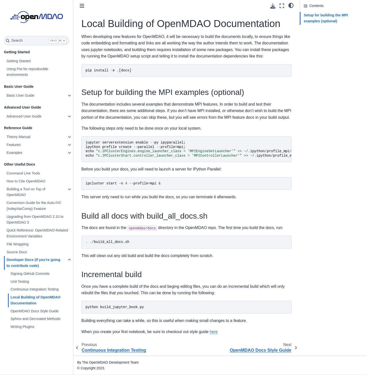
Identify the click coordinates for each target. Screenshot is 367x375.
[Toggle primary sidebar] (82, 6)
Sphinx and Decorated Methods (35, 319)
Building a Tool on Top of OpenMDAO (25, 192)
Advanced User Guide (23, 116)
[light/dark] (291, 5)
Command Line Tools (23, 173)
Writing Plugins (22, 327)
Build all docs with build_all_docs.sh (332, 28)
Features (13, 145)
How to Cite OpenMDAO (25, 181)
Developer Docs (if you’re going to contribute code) (33, 263)
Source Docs (16, 252)
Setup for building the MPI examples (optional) (326, 18)
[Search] (36, 40)
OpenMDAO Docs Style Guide (34, 311)
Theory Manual (18, 137)
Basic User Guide (20, 95)
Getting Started (18, 61)
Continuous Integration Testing (34, 289)
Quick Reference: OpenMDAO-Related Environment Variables (37, 233)
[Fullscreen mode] (281, 6)
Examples (14, 153)
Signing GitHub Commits (30, 274)
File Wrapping (17, 244)
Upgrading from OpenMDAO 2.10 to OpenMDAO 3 (34, 220)
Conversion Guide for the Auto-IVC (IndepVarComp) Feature (33, 206)
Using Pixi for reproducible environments (27, 72)
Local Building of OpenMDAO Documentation (35, 300)
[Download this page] (272, 6)
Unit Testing (19, 282)
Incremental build (317, 35)
